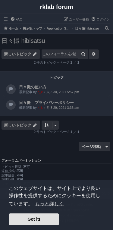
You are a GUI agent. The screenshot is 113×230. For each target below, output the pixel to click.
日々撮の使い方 (32, 87)
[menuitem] (16, 19)
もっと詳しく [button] (49, 203)
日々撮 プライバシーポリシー (46, 102)
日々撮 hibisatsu (23, 40)
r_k (40, 92)
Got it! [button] (33, 219)
